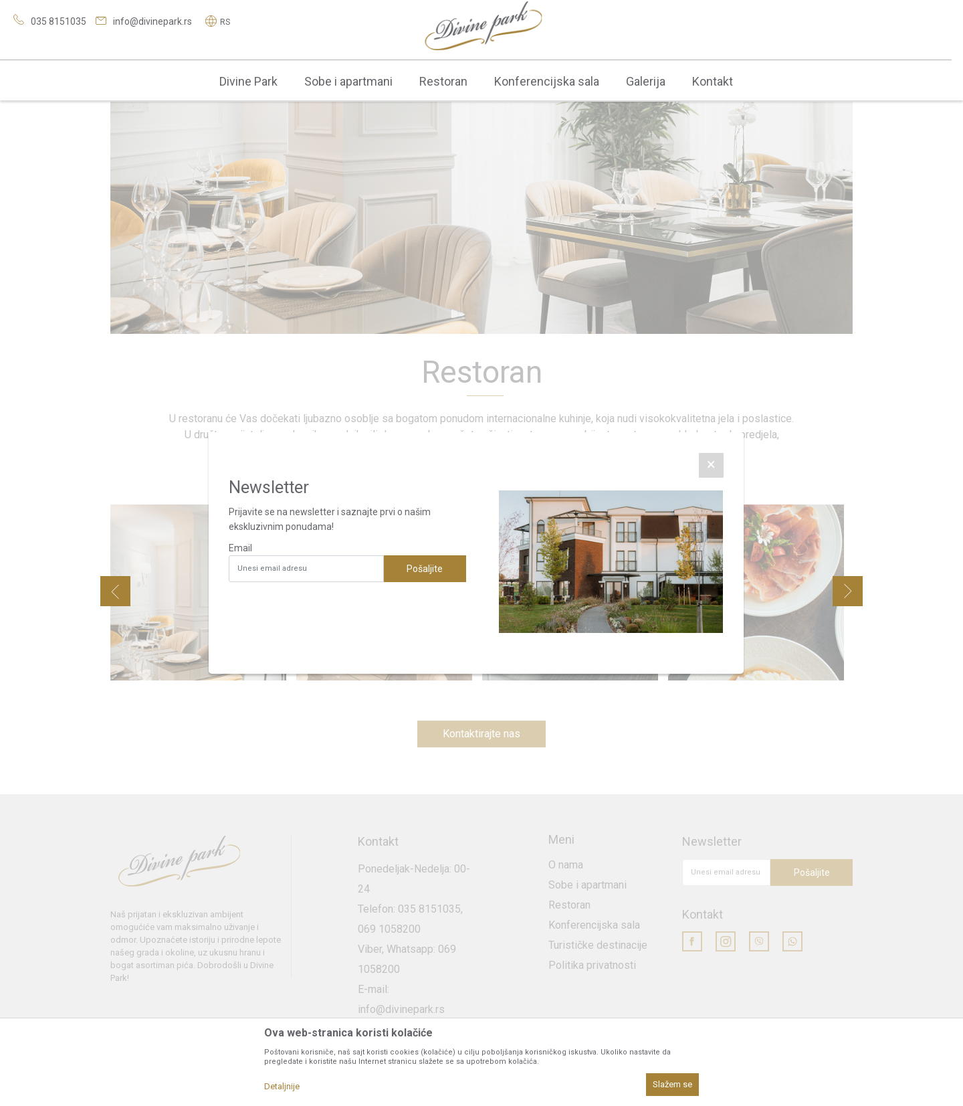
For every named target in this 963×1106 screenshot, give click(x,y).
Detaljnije (282, 1086)
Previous (115, 591)
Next (848, 591)
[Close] (711, 465)
